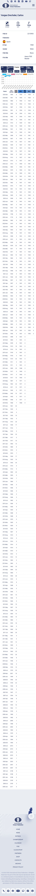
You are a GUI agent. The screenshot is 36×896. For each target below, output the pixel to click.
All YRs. (30, 72)
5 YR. (23, 72)
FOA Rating (29, 68)
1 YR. (4, 72)
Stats (22, 67)
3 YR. (17, 72)
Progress (16, 67)
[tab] (4, 68)
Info (2, 67)
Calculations (10, 68)
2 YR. (10, 72)
